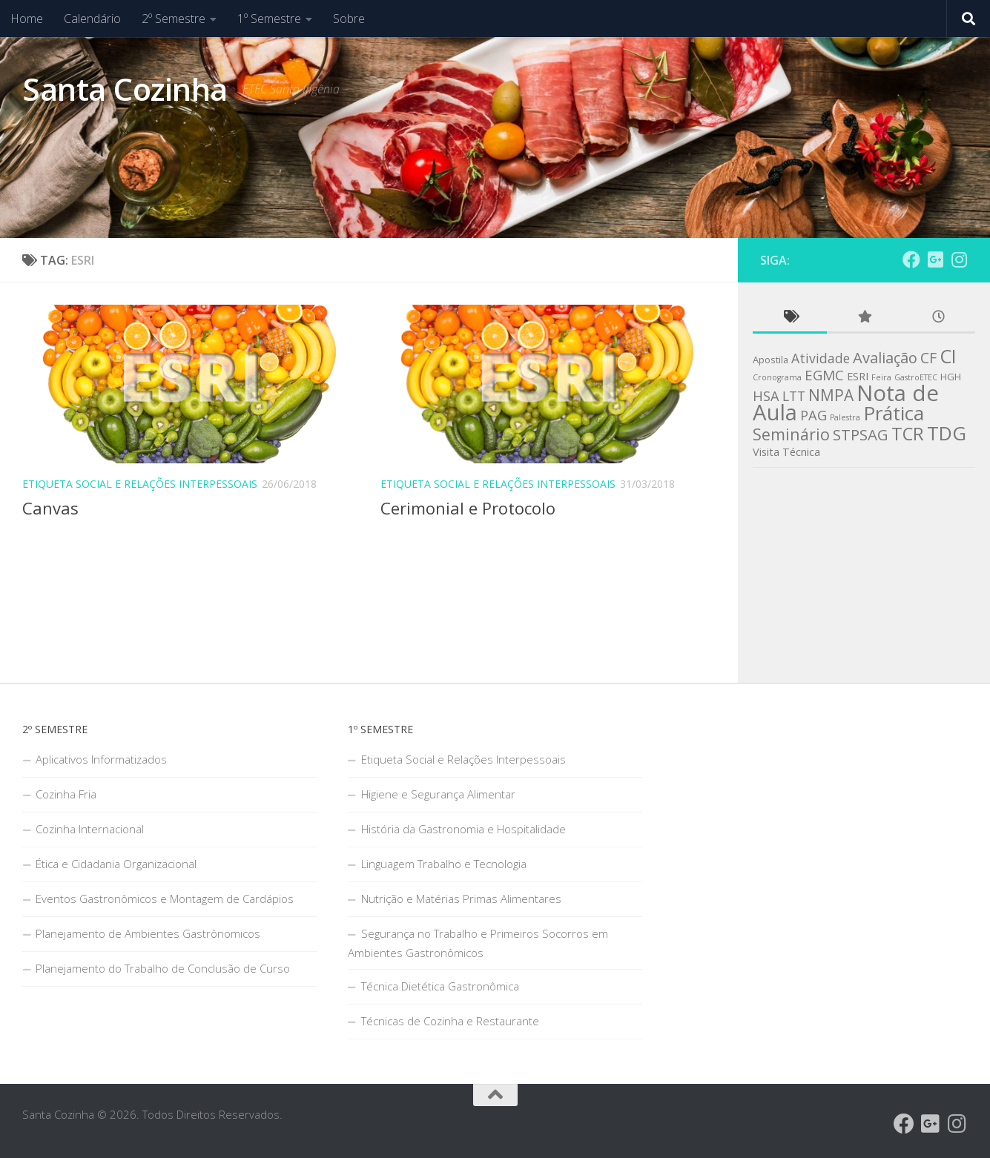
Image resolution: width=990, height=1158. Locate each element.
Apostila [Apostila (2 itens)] (770, 359)
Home (26, 18)
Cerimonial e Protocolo (467, 508)
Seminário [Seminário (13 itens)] (791, 434)
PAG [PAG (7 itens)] (813, 415)
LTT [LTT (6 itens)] (793, 396)
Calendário (92, 18)
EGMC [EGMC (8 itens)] (824, 375)
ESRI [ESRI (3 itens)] (857, 376)
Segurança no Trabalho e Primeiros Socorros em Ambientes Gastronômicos (478, 943)
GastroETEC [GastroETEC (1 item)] (915, 377)
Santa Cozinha (125, 88)
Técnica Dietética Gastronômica (440, 986)
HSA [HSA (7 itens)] (766, 396)
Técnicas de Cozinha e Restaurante (450, 1020)
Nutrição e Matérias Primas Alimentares (461, 898)
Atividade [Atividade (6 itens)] (820, 358)
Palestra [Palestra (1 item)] (845, 417)
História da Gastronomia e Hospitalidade (463, 828)
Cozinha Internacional (90, 828)
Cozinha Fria (66, 794)
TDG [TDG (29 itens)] (946, 433)
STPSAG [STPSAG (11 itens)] (860, 434)
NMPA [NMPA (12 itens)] (831, 395)
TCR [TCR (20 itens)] (907, 434)
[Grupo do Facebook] (911, 259)
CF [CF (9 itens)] (928, 358)
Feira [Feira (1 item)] (881, 377)
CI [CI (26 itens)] (948, 355)
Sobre (349, 18)
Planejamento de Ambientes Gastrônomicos (148, 933)
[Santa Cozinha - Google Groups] (935, 259)
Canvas (50, 508)
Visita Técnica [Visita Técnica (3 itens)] (786, 452)
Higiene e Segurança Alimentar (438, 794)
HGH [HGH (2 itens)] (950, 376)
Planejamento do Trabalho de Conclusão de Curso (163, 968)
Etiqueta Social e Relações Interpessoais (139, 484)
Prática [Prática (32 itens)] (893, 413)
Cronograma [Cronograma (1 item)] (777, 377)
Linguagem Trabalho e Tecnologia (444, 863)
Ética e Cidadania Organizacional (116, 863)
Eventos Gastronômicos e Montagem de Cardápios (165, 898)
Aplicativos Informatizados (101, 759)
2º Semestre (173, 18)
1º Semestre (269, 18)
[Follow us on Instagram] (959, 259)
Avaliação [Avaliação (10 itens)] (885, 358)
